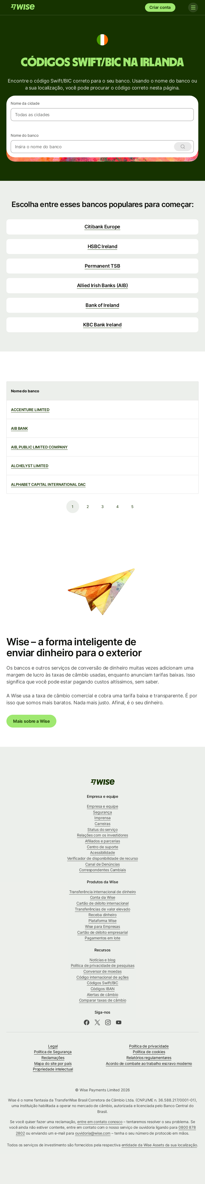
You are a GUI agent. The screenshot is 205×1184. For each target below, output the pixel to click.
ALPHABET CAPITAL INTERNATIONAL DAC (48, 484)
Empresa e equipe (102, 806)
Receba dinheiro (102, 914)
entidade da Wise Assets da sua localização (159, 1145)
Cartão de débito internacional (102, 903)
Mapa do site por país (53, 1063)
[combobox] (102, 114)
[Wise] (23, 7)
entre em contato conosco (99, 1121)
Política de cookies (149, 1051)
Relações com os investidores (102, 835)
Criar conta (160, 7)
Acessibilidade (102, 852)
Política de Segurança (53, 1051)
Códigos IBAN (103, 988)
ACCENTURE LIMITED (30, 409)
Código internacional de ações (102, 977)
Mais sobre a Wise (31, 721)
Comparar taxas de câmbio (102, 1000)
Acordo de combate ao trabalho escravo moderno (149, 1063)
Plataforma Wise (102, 920)
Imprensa (102, 817)
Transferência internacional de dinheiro (102, 891)
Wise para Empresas (102, 926)
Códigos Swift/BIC (102, 982)
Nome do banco (24, 135)
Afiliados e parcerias (102, 841)
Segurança (102, 812)
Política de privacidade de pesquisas (102, 965)
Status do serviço (102, 829)
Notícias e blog (102, 960)
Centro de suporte (102, 847)
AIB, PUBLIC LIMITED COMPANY (39, 447)
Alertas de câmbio (102, 994)
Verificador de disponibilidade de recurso (102, 858)
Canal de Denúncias (102, 864)
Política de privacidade (149, 1046)
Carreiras (102, 823)
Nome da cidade (25, 103)
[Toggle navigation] (191, 7)
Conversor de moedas (102, 971)
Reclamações (52, 1057)
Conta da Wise (102, 897)
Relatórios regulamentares (148, 1057)
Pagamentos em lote (102, 938)
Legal (53, 1046)
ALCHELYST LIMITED (29, 465)
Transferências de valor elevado (102, 909)
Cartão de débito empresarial (102, 932)
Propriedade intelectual (53, 1069)
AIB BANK (19, 428)
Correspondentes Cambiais (102, 870)
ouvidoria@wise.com (93, 1133)
